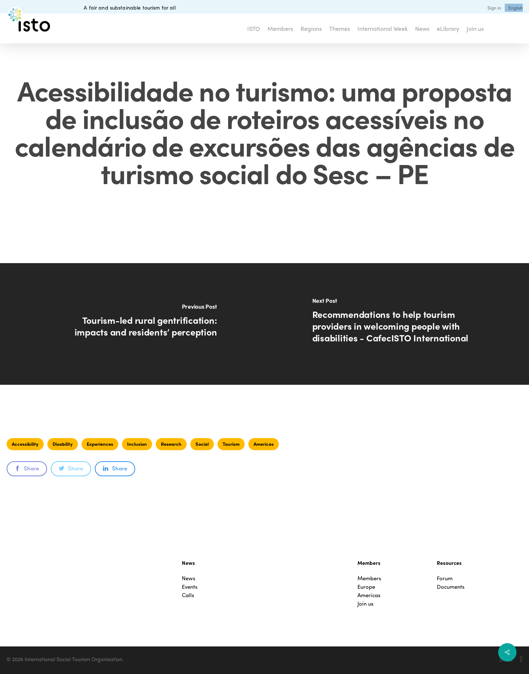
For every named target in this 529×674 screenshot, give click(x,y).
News (188, 578)
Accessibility (25, 443)
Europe (366, 586)
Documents (451, 586)
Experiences (100, 443)
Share (27, 468)
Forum (445, 578)
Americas (263, 443)
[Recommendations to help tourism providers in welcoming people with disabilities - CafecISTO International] (396, 324)
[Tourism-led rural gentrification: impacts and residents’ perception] (132, 324)
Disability (63, 443)
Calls (188, 595)
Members (369, 578)
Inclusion (137, 443)
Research (171, 443)
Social (202, 443)
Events (190, 586)
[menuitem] (515, 8)
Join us (365, 603)
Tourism (231, 443)
